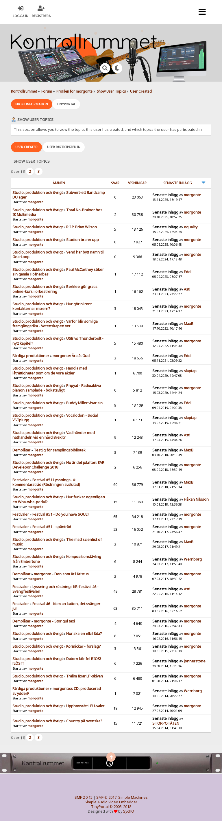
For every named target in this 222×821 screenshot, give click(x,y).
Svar (115, 183)
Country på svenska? (84, 721)
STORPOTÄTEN (165, 723)
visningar (137, 183)
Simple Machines (133, 797)
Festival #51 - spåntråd (51, 526)
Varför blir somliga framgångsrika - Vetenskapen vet (55, 323)
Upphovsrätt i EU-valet (85, 706)
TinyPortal (100, 806)
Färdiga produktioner (30, 355)
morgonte (35, 202)
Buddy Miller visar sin (84, 403)
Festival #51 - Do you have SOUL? (60, 514)
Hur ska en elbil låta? (84, 633)
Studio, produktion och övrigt (37, 192)
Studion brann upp (82, 239)
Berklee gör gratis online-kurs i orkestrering (54, 289)
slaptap (190, 370)
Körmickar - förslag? (83, 646)
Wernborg (193, 559)
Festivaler (20, 479)
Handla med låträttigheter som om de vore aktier (49, 370)
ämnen (59, 183)
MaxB (188, 323)
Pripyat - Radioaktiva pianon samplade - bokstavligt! (56, 388)
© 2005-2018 (120, 806)
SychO (128, 811)
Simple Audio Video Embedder (111, 802)
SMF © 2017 (106, 797)
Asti (187, 289)
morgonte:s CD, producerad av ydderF (56, 691)
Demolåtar (21, 450)
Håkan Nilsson (196, 499)
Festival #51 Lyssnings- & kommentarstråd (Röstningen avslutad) (46, 482)
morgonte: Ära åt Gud (71, 355)
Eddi (187, 271)
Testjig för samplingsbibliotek (60, 450)
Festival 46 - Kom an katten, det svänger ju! (56, 606)
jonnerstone (195, 661)
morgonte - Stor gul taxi (54, 621)
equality (190, 227)
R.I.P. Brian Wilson (81, 227)
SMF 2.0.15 (83, 797)
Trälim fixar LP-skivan (84, 676)
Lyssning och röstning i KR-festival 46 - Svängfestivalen (55, 589)
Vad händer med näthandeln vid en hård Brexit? (53, 435)
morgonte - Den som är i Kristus (61, 574)
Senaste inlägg (177, 183)
